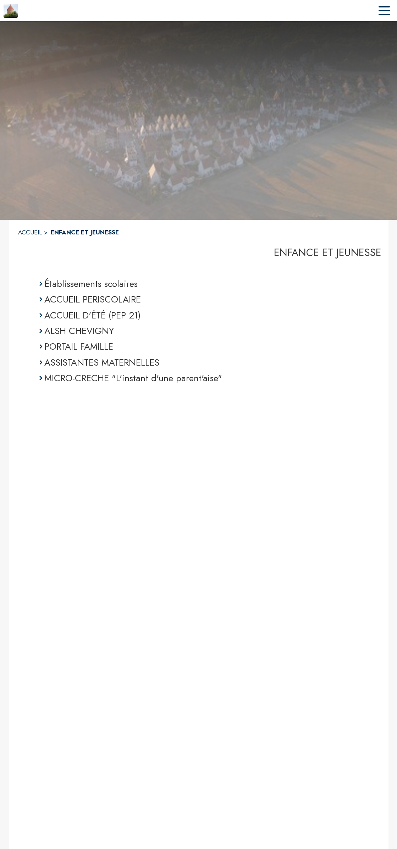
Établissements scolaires (91, 284)
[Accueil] (11, 11)
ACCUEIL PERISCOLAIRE (92, 299)
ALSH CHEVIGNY (79, 331)
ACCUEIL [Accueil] (30, 232)
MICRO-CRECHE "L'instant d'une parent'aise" (133, 378)
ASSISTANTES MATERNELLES (101, 362)
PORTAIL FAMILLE (78, 346)
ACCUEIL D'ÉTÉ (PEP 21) (92, 315)
